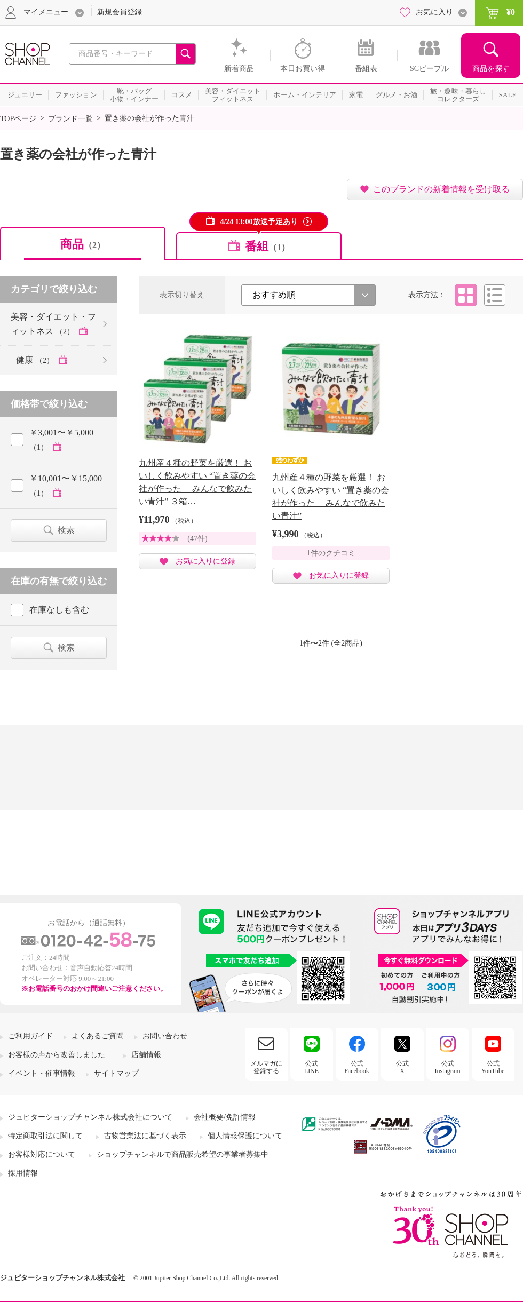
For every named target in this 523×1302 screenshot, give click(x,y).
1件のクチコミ (331, 553)
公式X (402, 1067)
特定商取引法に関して (45, 1136)
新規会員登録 (119, 12)
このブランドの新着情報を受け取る (441, 189)
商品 (82, 244)
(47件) (197, 539)
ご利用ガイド (30, 1036)
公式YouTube (493, 1067)
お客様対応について (41, 1154)
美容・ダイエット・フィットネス (53, 324)
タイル (466, 295)
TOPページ (18, 119)
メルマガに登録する (266, 1067)
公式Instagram (448, 1067)
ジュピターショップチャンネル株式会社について (90, 1117)
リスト (494, 295)
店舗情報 (146, 1055)
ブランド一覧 (70, 119)
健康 (36, 359)
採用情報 (23, 1173)
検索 (66, 530)
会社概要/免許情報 (225, 1117)
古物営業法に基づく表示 (145, 1136)
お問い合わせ (164, 1036)
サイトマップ (116, 1073)
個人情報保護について (245, 1136)
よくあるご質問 (98, 1036)
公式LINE (311, 1067)
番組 (267, 246)
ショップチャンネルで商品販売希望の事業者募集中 (182, 1154)
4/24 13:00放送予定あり (258, 222)
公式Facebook (356, 1067)
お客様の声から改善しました (56, 1055)
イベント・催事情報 (41, 1073)
